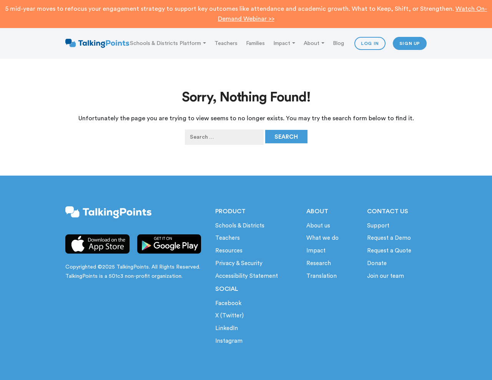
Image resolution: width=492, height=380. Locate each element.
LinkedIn (226, 328)
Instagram (229, 341)
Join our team (385, 276)
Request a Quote (389, 251)
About (314, 43)
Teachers (226, 43)
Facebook (228, 303)
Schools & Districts (239, 226)
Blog (338, 43)
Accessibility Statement (246, 276)
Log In (370, 43)
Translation (321, 276)
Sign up (409, 43)
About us (318, 226)
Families (255, 43)
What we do (322, 238)
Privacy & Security (239, 263)
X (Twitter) (229, 316)
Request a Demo (389, 238)
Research (318, 263)
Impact (284, 43)
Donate (377, 263)
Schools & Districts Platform (168, 43)
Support (378, 226)
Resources (229, 251)
